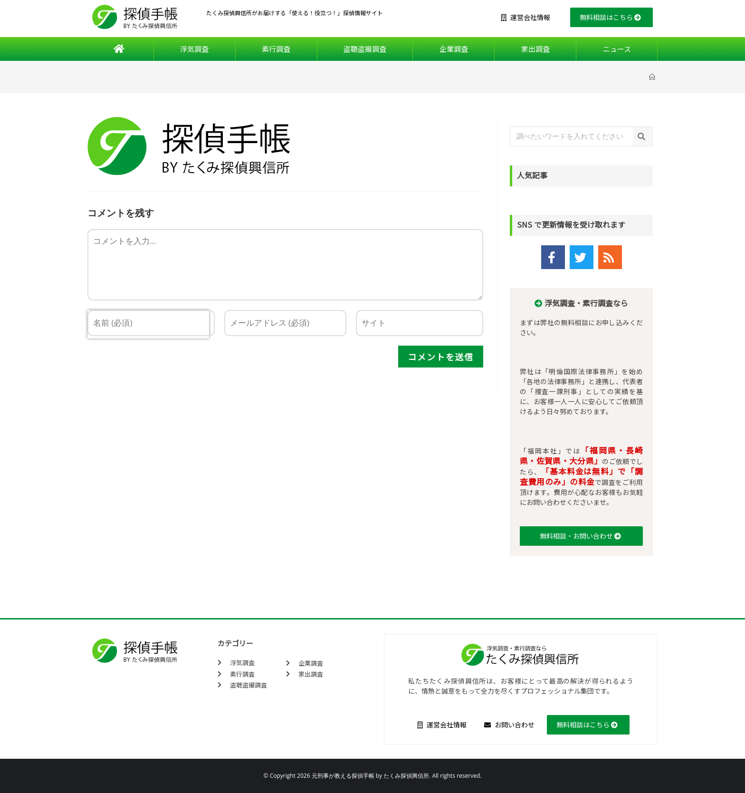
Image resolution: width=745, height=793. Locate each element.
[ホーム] (653, 76)
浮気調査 (194, 49)
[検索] (642, 136)
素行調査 (276, 49)
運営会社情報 (525, 17)
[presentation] (148, 360)
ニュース (617, 49)
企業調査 (453, 49)
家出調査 (535, 49)
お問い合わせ (509, 724)
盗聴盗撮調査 (365, 49)
